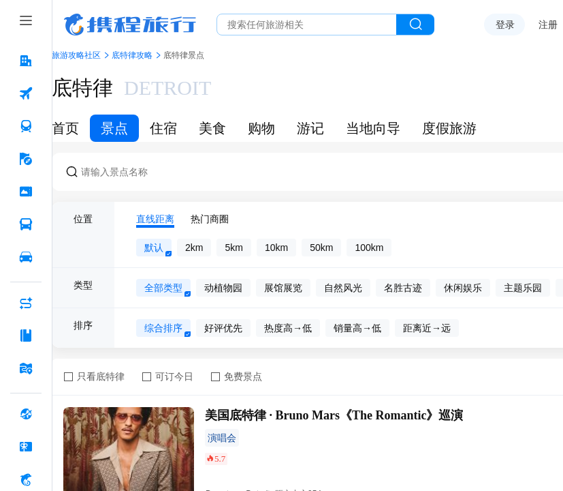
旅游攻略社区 (76, 55)
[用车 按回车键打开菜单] (26, 257)
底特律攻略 (132, 55)
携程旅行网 (130, 24)
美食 (212, 128)
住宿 (163, 128)
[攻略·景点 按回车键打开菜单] (26, 335)
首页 (65, 128)
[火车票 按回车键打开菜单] (26, 126)
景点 (114, 128)
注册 (548, 24)
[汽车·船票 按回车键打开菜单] (26, 224)
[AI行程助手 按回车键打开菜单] (26, 302)
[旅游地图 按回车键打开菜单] (26, 368)
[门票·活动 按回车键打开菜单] (26, 191)
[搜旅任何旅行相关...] (306, 24)
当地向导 (373, 128)
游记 (310, 128)
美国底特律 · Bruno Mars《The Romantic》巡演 (334, 415)
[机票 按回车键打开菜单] (26, 93)
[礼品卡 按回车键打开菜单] (26, 446)
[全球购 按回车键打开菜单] (26, 414)
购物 (261, 128)
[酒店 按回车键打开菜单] (26, 60)
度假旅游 (449, 128)
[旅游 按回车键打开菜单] (26, 159)
